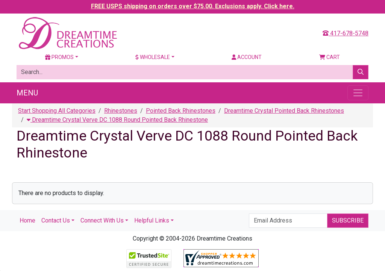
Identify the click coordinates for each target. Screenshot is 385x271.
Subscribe (348, 220)
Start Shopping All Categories (56, 110)
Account (247, 57)
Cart (329, 57)
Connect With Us (102, 220)
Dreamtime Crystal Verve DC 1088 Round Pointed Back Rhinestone (117, 119)
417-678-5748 (345, 33)
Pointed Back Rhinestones (180, 110)
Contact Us (55, 220)
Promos (59, 57)
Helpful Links (151, 220)
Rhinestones (120, 110)
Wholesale (152, 57)
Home (27, 220)
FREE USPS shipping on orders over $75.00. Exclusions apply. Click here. (192, 6)
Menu (27, 92)
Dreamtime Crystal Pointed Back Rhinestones (284, 110)
